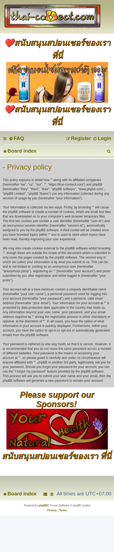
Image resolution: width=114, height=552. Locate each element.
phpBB (43, 505)
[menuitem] (16, 138)
